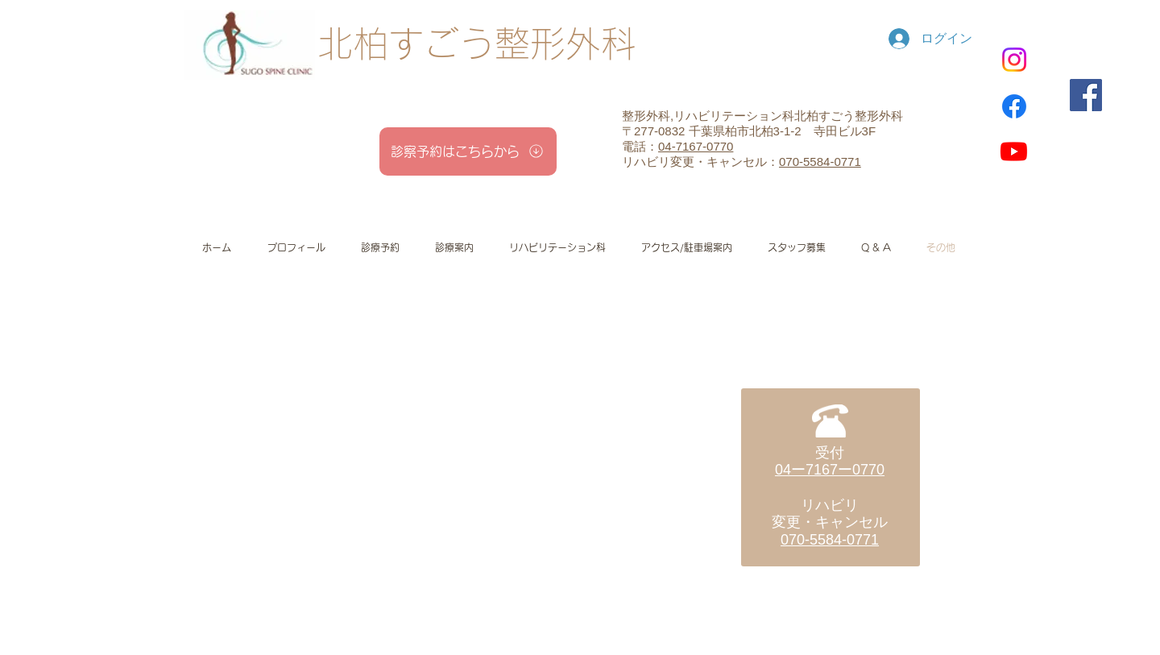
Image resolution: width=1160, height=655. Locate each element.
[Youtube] (1014, 151)
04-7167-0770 (695, 146)
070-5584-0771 (820, 161)
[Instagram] (1014, 60)
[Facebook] (1014, 106)
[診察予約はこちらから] (468, 151)
